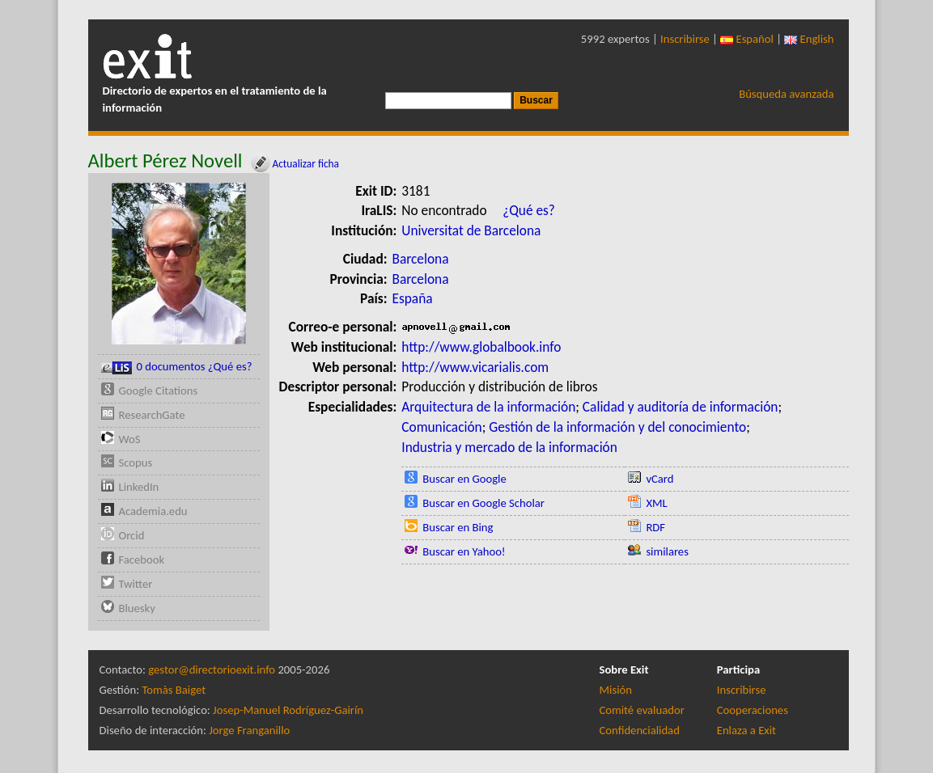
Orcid (132, 535)
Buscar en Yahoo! (463, 551)
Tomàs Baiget (174, 689)
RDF (655, 527)
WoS (130, 439)
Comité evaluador (642, 710)
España (412, 298)
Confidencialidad (640, 730)
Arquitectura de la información (488, 407)
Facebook (142, 559)
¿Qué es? (529, 210)
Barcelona (420, 259)
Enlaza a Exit (746, 730)
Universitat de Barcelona (471, 230)
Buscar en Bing (457, 527)
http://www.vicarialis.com (475, 367)
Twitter (136, 584)
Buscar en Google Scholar (483, 503)
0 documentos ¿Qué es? (176, 366)
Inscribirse (685, 39)
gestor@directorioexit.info (211, 669)
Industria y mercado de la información (509, 447)
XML (656, 503)
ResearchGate (152, 415)
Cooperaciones (752, 710)
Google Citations (158, 390)
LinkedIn (139, 486)
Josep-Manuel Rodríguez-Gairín (288, 710)
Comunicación (441, 427)
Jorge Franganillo (249, 730)
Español (747, 39)
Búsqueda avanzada (786, 94)
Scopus (136, 462)
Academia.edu (153, 511)
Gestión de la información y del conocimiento (617, 427)
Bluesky (137, 608)
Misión (616, 689)
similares (667, 551)
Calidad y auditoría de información (680, 407)
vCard (659, 478)
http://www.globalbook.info (481, 347)
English (808, 39)
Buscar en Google (464, 478)
